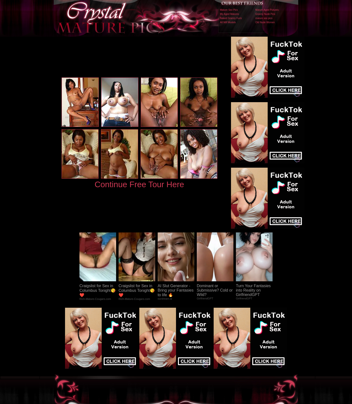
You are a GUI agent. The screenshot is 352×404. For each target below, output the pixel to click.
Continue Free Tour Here (139, 184)
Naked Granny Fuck (231, 18)
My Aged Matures (229, 14)
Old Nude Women (265, 22)
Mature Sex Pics (229, 10)
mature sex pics (264, 18)
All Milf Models (228, 22)
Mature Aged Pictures (267, 10)
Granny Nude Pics (265, 14)
